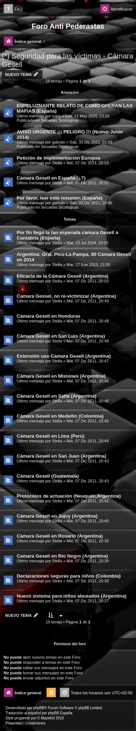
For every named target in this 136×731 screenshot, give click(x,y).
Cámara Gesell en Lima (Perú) (51, 436)
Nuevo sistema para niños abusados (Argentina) (72, 596)
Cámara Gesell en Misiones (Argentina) (61, 376)
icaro (56, 116)
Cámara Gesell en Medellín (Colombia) (60, 416)
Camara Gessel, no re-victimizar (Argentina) (66, 296)
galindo (58, 142)
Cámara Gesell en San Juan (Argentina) (61, 456)
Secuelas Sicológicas (60, 120)
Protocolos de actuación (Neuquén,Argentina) (69, 496)
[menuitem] (13, 9)
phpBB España (60, 713)
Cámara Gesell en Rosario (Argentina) (60, 536)
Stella (57, 163)
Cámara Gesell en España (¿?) (51, 178)
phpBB (38, 708)
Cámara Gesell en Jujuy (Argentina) (57, 516)
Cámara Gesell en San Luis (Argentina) (61, 336)
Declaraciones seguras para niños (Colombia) (69, 576)
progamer (22, 718)
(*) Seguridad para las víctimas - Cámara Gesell (67, 60)
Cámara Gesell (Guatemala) (48, 476)
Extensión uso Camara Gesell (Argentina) (64, 356)
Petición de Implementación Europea (58, 158)
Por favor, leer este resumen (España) (59, 198)
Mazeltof (48, 718)
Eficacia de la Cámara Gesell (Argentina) (62, 276)
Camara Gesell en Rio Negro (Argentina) (62, 556)
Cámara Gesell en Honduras (49, 316)
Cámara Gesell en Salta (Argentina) (56, 396)
